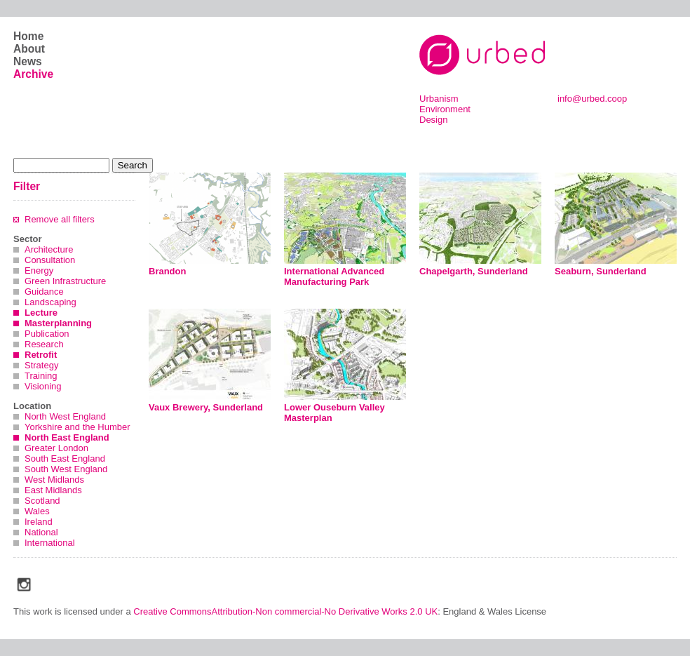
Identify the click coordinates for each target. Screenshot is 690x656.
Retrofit (41, 354)
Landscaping (50, 302)
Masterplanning (58, 323)
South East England (65, 458)
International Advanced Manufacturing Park (334, 276)
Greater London (56, 448)
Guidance (44, 291)
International (50, 542)
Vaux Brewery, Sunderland (206, 407)
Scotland (42, 500)
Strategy (41, 365)
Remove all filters (60, 219)
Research (44, 344)
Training (41, 375)
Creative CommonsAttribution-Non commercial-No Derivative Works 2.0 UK (285, 611)
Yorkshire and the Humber (77, 427)
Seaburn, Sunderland (601, 271)
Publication (47, 333)
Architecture (49, 249)
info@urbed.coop (592, 98)
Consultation (50, 260)
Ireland (39, 521)
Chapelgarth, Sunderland (473, 271)
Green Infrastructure (65, 281)
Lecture (41, 312)
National (41, 532)
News (27, 61)
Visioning (43, 386)
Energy (39, 270)
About (29, 49)
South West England (66, 469)
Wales (37, 511)
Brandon (167, 271)
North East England (67, 437)
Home (28, 36)
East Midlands (53, 490)
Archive (33, 74)
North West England (65, 416)
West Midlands (54, 479)
